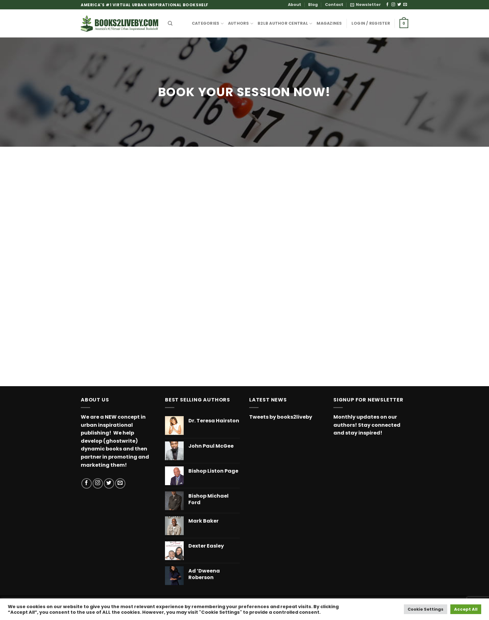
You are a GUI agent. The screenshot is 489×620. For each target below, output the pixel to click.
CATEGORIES (208, 24)
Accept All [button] (465, 609)
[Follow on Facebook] (387, 4)
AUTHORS (240, 24)
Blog (313, 4)
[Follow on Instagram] (393, 4)
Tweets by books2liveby (280, 417)
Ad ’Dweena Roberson (204, 574)
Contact (334, 4)
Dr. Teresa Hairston (213, 421)
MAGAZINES (329, 23)
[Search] (170, 23)
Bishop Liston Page (213, 471)
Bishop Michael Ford (208, 499)
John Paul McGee (211, 446)
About (294, 4)
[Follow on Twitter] (399, 4)
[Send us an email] (405, 4)
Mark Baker (203, 521)
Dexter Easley (206, 546)
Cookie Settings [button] (425, 609)
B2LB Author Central (285, 24)
